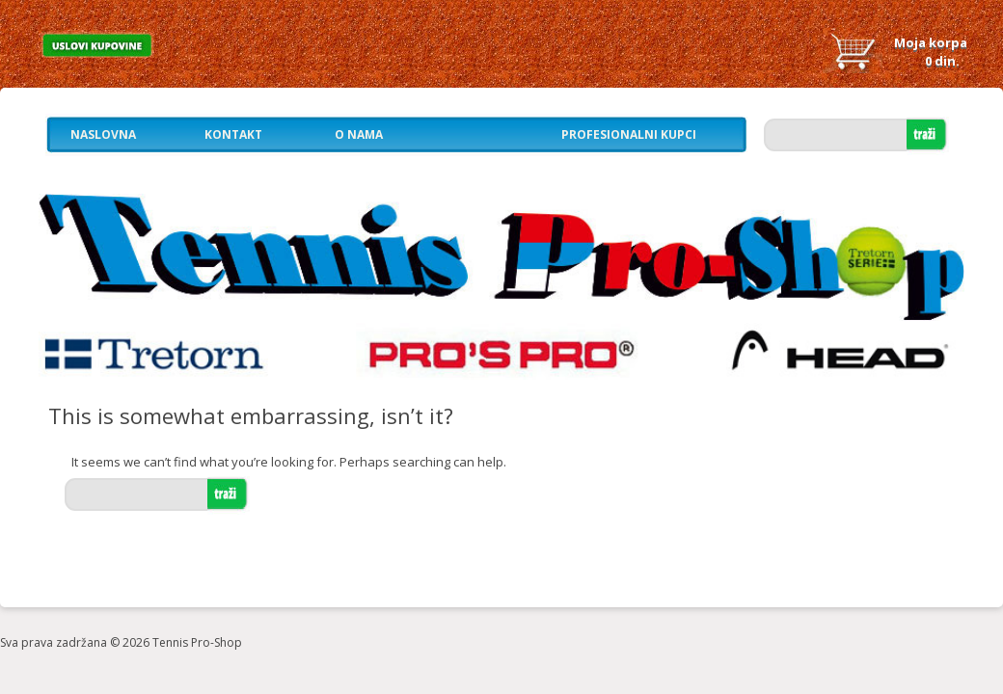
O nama (359, 134)
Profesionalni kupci (628, 134)
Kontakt (233, 134)
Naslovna (103, 134)
